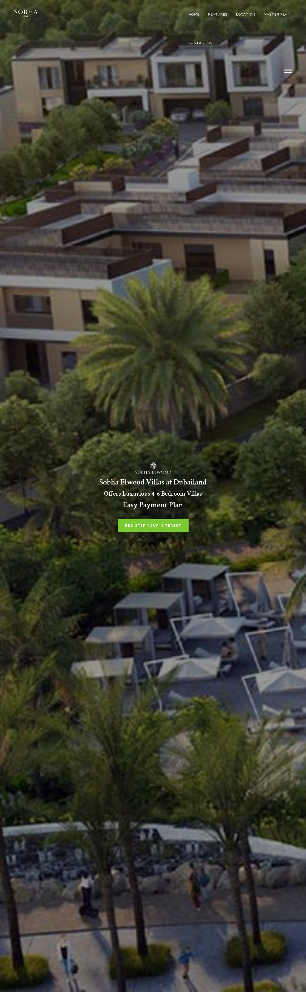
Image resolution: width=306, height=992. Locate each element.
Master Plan (277, 14)
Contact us (200, 43)
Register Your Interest (153, 525)
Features (217, 14)
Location (245, 14)
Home (193, 14)
